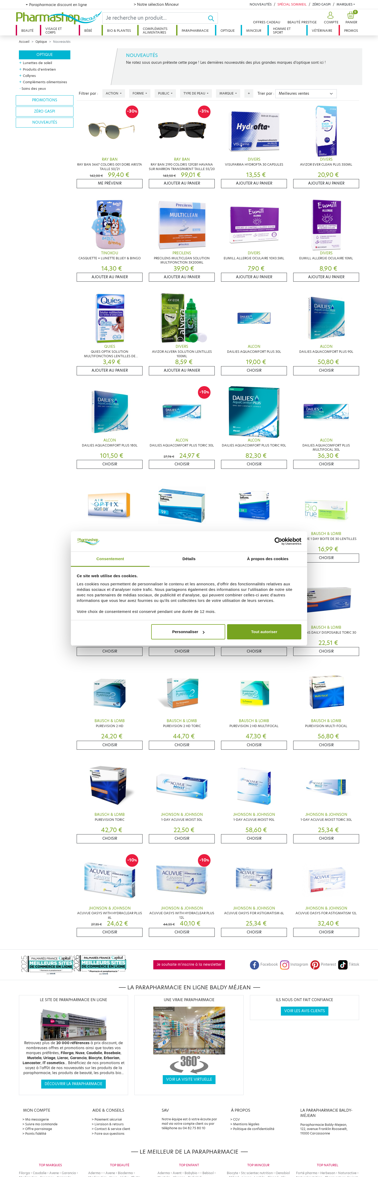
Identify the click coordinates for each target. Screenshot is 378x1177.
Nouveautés (261, 4)
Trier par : (266, 93)
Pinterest (323, 964)
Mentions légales (246, 1124)
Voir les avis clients (304, 1010)
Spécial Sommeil (292, 4)
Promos (351, 30)
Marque (226, 93)
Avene (54, 1173)
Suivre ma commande (41, 1124)
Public (164, 93)
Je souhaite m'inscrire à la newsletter (189, 964)
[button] (330, 18)
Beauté (27, 30)
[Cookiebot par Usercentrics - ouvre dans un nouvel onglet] (278, 541)
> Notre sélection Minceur (156, 4)
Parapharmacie (195, 30)
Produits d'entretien (39, 69)
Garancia (69, 1173)
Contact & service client (112, 1129)
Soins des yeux (34, 88)
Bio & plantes (119, 30)
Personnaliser (188, 631)
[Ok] (213, 18)
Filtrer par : (88, 93)
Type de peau (194, 93)
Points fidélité (35, 1133)
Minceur (253, 30)
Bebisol (208, 1173)
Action (112, 93)
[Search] (155, 18)
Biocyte (232, 1173)
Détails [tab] (189, 558)
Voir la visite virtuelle (189, 1079)
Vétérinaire (322, 30)
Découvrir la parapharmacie (73, 1083)
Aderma (94, 1173)
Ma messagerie (37, 1119)
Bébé (88, 30)
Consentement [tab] (110, 558)
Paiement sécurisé (108, 1119)
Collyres (29, 75)
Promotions (44, 100)
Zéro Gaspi (321, 4)
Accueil (24, 42)
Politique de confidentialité (253, 1129)
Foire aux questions (109, 1133)
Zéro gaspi (44, 111)
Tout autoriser (264, 631)
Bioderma (125, 1173)
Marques (345, 4)
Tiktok (348, 964)
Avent (177, 1173)
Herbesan (327, 1173)
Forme (139, 93)
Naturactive (347, 1173)
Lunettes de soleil (37, 62)
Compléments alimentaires (155, 31)
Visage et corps (53, 31)
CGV (236, 1119)
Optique (227, 30)
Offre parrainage (38, 1129)
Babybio (191, 1173)
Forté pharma (306, 1173)
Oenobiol (283, 1173)
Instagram (294, 964)
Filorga (24, 1173)
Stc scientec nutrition (257, 1173)
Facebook (264, 964)
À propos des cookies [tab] (267, 558)
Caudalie (39, 1173)
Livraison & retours (109, 1124)
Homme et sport (282, 31)
